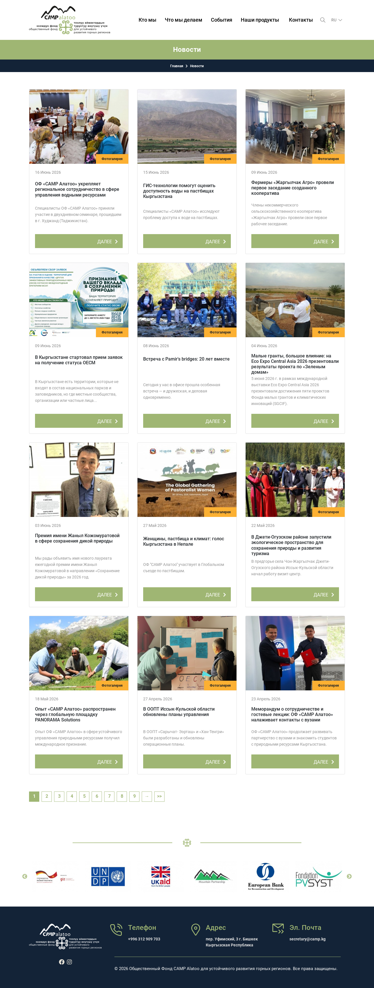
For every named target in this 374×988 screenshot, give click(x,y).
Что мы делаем (183, 20)
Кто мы (147, 20)
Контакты (301, 20)
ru (334, 20)
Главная (176, 66)
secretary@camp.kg (307, 939)
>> (159, 796)
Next (349, 876)
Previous (25, 876)
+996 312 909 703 (144, 939)
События (221, 20)
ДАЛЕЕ (108, 240)
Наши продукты (260, 20)
